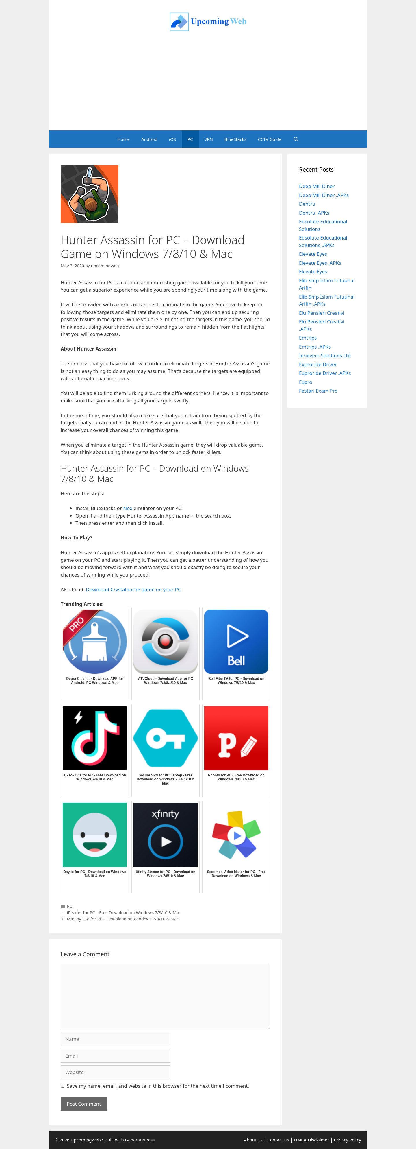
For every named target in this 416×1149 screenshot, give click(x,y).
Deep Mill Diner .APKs (324, 195)
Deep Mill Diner (317, 186)
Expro (305, 382)
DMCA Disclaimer (311, 1140)
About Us (253, 1140)
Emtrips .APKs (315, 346)
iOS (172, 139)
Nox (127, 508)
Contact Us (278, 1140)
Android (149, 139)
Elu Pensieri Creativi (321, 313)
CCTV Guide (270, 139)
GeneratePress (140, 1140)
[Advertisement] (208, 87)
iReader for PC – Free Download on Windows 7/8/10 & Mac (124, 912)
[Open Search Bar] (295, 139)
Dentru (307, 203)
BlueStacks (235, 139)
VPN (209, 139)
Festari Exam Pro (318, 390)
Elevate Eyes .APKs (320, 262)
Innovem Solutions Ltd (325, 355)
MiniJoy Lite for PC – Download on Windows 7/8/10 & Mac (123, 919)
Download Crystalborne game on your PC (133, 589)
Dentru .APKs (314, 212)
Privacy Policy (347, 1140)
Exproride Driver (318, 364)
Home (123, 139)
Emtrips (308, 337)
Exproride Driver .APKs (325, 373)
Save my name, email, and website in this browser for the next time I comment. (158, 1085)
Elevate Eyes (313, 254)
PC (190, 139)
